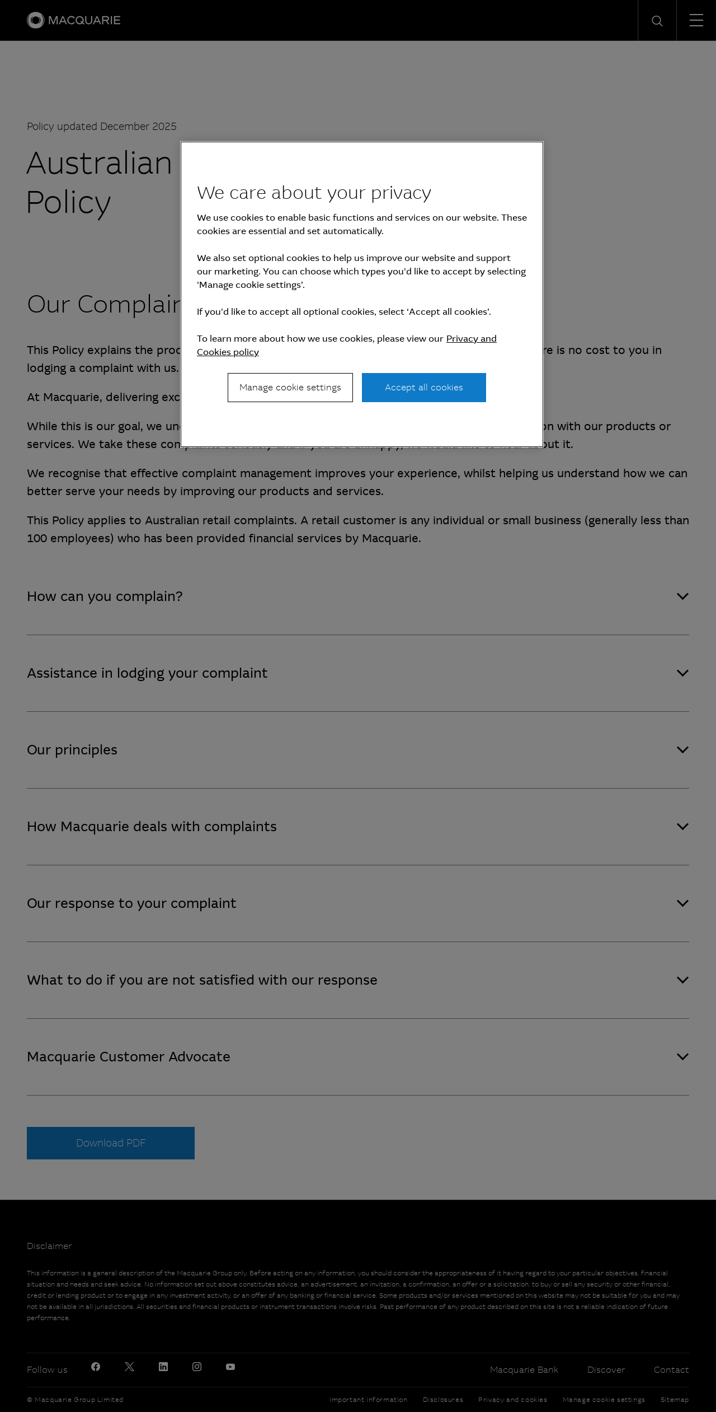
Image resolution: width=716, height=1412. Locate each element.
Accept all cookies (424, 387)
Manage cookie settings (290, 387)
